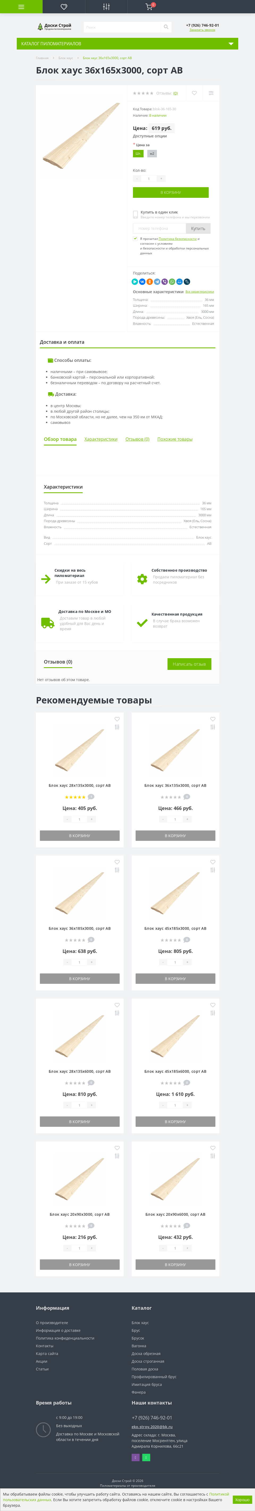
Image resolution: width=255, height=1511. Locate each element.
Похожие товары (175, 439)
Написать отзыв (189, 664)
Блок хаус (65, 58)
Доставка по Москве (74, 1433)
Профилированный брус (154, 1376)
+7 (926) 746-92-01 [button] (152, 1418)
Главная (42, 58)
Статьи (42, 1368)
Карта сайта (47, 1353)
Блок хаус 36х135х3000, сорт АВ (175, 785)
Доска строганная (148, 1361)
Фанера (139, 1392)
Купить (198, 228)
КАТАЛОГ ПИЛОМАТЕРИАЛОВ (51, 44)
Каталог (142, 1308)
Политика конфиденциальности (65, 1338)
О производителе (52, 1322)
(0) (175, 93)
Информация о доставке (58, 1330)
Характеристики (101, 439)
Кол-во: (139, 170)
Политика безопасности (178, 238)
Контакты (44, 1345)
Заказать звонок (202, 29)
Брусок (138, 1338)
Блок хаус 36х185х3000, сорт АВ (80, 928)
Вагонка (139, 1345)
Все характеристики (200, 291)
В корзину (171, 192)
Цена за (141, 145)
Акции (41, 1361)
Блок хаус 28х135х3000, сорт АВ (80, 785)
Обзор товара (60, 439)
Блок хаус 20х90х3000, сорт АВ (80, 1214)
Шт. (138, 153)
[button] (202, 25)
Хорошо (242, 1499)
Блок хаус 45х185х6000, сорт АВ (175, 1071)
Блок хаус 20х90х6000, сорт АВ (175, 1214)
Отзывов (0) (137, 439)
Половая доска (145, 1368)
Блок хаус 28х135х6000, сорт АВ (80, 1071)
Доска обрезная (146, 1353)
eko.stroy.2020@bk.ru (152, 1426)
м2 (152, 153)
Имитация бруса (147, 1384)
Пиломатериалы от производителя (127, 1485)
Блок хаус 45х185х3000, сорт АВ (175, 928)
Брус (136, 1330)
